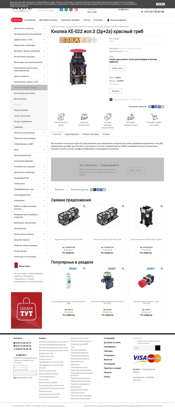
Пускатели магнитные (47, 371)
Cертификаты (110, 347)
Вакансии (108, 360)
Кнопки (125, 51)
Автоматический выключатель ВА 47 (53, 342)
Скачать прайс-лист (23, 377)
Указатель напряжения (80, 384)
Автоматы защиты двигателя (27, 51)
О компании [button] (30, 20)
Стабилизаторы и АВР (23, 144)
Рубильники (19, 184)
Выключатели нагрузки (24, 56)
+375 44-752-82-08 (154, 11)
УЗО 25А (42, 368)
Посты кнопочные (22, 116)
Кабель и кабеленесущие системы (25, 207)
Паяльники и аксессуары (25, 257)
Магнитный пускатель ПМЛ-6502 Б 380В (68, 239)
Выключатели (20, 99)
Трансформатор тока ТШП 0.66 (51, 365)
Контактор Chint (45, 359)
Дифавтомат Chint (46, 356)
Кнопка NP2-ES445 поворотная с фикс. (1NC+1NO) (146, 302)
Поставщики (109, 364)
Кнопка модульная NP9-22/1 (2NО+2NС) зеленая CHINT (68, 302)
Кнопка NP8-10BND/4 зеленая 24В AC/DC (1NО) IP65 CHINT (107, 302)
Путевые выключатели (24, 133)
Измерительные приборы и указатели (26, 215)
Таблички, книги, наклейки (25, 245)
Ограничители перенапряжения (51, 388)
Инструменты (20, 228)
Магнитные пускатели (23, 28)
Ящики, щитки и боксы (24, 234)
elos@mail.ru (123, 9)
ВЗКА (111, 41)
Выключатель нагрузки (48, 382)
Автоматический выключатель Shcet (53, 350)
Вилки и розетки (21, 76)
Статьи (86, 20)
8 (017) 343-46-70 (23, 343)
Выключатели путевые (79, 338)
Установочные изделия (24, 167)
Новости (107, 372)
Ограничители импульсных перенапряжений (26, 69)
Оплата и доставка (91, 134)
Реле (16, 150)
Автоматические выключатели (27, 34)
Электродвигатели (22, 195)
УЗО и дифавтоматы (47, 377)
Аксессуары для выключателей (28, 62)
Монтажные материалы (24, 172)
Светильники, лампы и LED (26, 82)
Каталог (42, 338)
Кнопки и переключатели (130, 48)
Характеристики (72, 134)
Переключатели (21, 110)
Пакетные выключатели (25, 138)
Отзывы (106, 134)
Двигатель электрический (81, 370)
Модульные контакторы (25, 45)
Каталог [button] (17, 20)
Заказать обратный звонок (25, 373)
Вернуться (57, 189)
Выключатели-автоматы (48, 374)
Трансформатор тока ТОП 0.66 (51, 362)
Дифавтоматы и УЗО (23, 40)
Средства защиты (22, 240)
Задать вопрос (135, 170)
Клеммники (19, 200)
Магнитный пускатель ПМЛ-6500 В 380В (107, 239)
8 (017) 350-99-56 (23, 346)
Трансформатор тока (79, 367)
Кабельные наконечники (25, 223)
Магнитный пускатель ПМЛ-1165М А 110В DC (146, 239)
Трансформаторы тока (24, 189)
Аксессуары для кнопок (24, 93)
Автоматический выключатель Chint (53, 348)
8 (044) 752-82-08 (23, 349)
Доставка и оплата (48, 20)
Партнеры (108, 351)
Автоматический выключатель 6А (52, 345)
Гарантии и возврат (70, 20)
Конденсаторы (20, 251)
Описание (57, 134)
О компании (109, 338)
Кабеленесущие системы (80, 378)
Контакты (98, 20)
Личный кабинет (116, 20)
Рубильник (75, 364)
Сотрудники (109, 355)
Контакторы (44, 380)
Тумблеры (18, 127)
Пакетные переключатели (81, 341)
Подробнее (114, 84)
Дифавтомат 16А (46, 353)
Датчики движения (22, 155)
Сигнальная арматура (23, 161)
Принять (160, 4)
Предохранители (21, 178)
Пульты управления (23, 121)
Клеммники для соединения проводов (82, 374)
